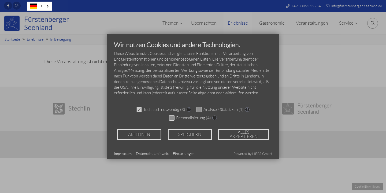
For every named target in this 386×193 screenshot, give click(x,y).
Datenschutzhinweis (152, 153)
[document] (193, 72)
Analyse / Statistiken (220, 109)
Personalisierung (190, 118)
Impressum (123, 153)
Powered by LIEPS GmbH (252, 154)
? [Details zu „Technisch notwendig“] (189, 109)
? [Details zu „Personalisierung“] (214, 118)
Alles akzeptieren (244, 134)
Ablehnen (139, 134)
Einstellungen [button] (184, 153)
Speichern (189, 134)
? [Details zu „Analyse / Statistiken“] (247, 109)
